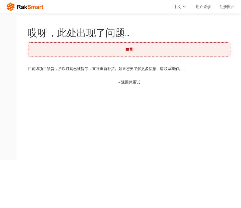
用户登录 (203, 7)
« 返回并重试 (129, 82)
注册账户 (227, 7)
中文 (180, 7)
